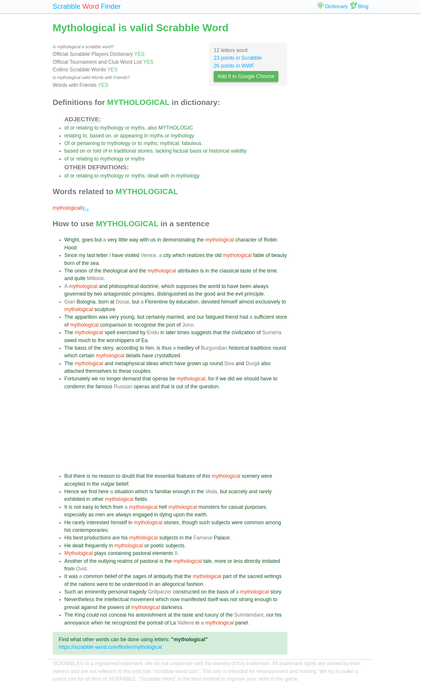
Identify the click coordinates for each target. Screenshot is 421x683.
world (214, 286)
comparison (113, 325)
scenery (251, 476)
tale (207, 561)
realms (125, 561)
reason (107, 476)
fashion (195, 584)
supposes (187, 286)
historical (219, 151)
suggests (201, 332)
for (211, 379)
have (117, 255)
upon (179, 515)
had (244, 317)
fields (141, 499)
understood (135, 584)
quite (79, 278)
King (80, 615)
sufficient (264, 317)
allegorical (173, 584)
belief (122, 484)
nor (270, 615)
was (103, 317)
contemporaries (90, 530)
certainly (155, 317)
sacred (255, 576)
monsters (209, 507)
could (92, 615)
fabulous (191, 143)
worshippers (120, 340)
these (125, 371)
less (238, 561)
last (91, 255)
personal (118, 592)
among (273, 522)
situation (124, 491)
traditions (260, 348)
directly (252, 561)
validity (238, 151)
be (172, 379)
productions (97, 538)
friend (231, 317)
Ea (144, 340)
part (227, 576)
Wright (71, 240)
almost (246, 302)
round (279, 348)
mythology (111, 128)
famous (104, 386)
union (81, 271)
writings (273, 576)
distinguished (172, 294)
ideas (152, 363)
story (107, 348)
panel (241, 623)
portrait (155, 623)
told (97, 151)
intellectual (116, 599)
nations (87, 584)
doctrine (149, 286)
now (175, 599)
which (179, 255)
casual (235, 507)
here (103, 491)
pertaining (88, 143)
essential (165, 476)
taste (245, 271)
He (67, 522)
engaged (143, 515)
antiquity (163, 576)
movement (142, 599)
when (97, 623)
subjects (220, 522)
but (97, 240)
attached (74, 371)
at (112, 302)
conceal (118, 615)
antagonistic (117, 294)
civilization (243, 332)
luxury (211, 615)
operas (160, 379)
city (167, 255)
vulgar (108, 484)
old (218, 255)
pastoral (142, 553)
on (108, 136)
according (127, 348)
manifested (193, 599)
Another (73, 561)
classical (229, 271)
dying (166, 515)
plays (100, 553)
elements (162, 553)
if (216, 379)
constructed (186, 592)
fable (258, 255)
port (170, 325)
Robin (270, 240)
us (153, 240)
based (97, 136)
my (82, 255)
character (246, 240)
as (191, 294)
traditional (125, 151)
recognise (145, 325)
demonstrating (179, 240)
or (72, 128)
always (261, 286)
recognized (124, 623)
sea (94, 263)
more (220, 561)
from (118, 507)
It (65, 507)
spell (110, 332)
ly (71, 208)
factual (180, 151)
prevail (72, 607)
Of (67, 143)
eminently (95, 592)
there (79, 476)
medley (185, 348)
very (112, 240)
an (158, 584)
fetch (105, 507)
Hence (71, 491)
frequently (96, 546)
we (95, 379)
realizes (196, 255)
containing (119, 553)
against (89, 607)
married (175, 317)
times (183, 332)
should (251, 379)
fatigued (215, 317)
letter (102, 255)
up (205, 363)
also (152, 128)
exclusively (267, 302)
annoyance (76, 623)
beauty (279, 255)
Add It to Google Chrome (246, 76)
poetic (157, 546)
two (98, 294)
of (66, 128)
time (272, 271)
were (266, 476)
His (68, 538)
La (173, 623)
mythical (169, 143)
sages (139, 576)
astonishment (151, 615)
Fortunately (77, 379)
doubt (128, 476)
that (217, 332)
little (123, 240)
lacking (164, 151)
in (146, 136)
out (179, 386)
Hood (70, 248)
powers (116, 607)
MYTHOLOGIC (175, 128)
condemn (74, 386)
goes (87, 240)
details (133, 355)
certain (86, 355)
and (133, 271)
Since (70, 255)
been (245, 286)
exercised (128, 332)
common (254, 522)
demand (131, 379)
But (68, 476)
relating (84, 128)
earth (200, 515)
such (204, 522)
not (77, 507)
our (200, 317)
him (150, 348)
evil (239, 294)
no (102, 379)
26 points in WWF (234, 66)
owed (70, 340)
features (186, 476)
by (90, 294)
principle (254, 294)
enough (181, 491)
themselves (98, 371)
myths (138, 128)
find (93, 491)
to (96, 128)
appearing (131, 136)
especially (75, 515)
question (209, 386)
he (108, 623)
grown (194, 363)
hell (163, 507)
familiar (163, 491)
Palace (222, 538)
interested (98, 522)
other (97, 499)
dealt (153, 176)
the (200, 240)
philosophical (124, 286)
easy (87, 507)
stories (145, 151)
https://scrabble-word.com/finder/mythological (110, 647)
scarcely (238, 491)
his (67, 530)
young (127, 317)
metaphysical (130, 363)
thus (166, 348)
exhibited (74, 499)
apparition (86, 317)
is (202, 271)
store (281, 317)
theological (115, 271)
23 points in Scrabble (238, 58)
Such (70, 592)
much (84, 340)
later (171, 332)
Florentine (156, 302)
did (231, 379)
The (68, 271)
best (78, 538)
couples (142, 371)
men (100, 515)
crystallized (167, 355)
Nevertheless (79, 599)
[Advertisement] (175, 431)
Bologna (86, 302)
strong (246, 599)
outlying (107, 561)
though (190, 522)
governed (75, 294)
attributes (188, 271)
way (133, 240)
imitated (271, 561)
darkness (171, 607)
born (69, 263)
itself (213, 599)
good (209, 294)
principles (143, 294)
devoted (210, 302)
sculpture (104, 309)
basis (195, 151)
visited (132, 255)
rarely (265, 491)
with (164, 176)
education (187, 302)
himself (229, 302)
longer (114, 379)
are (110, 515)
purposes (255, 507)
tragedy (137, 592)
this (206, 476)
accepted (74, 484)
